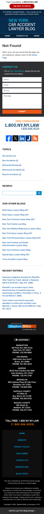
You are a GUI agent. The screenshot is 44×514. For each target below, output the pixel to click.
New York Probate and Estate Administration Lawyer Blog (15, 244)
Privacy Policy (22, 447)
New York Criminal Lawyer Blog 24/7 (18, 219)
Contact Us (22, 36)
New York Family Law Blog (14, 224)
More (36, 36)
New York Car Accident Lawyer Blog (22, 24)
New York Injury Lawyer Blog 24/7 (17, 233)
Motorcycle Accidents (13, 170)
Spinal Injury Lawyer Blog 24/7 (15, 255)
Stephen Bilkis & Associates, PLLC (28, 504)
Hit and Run (9, 156)
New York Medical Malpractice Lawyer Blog (21, 229)
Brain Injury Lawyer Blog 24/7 (15, 215)
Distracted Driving (11, 165)
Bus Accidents (10, 161)
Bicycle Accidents (11, 174)
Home (7, 36)
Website (22, 440)
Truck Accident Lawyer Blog (14, 259)
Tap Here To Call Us (22, 6)
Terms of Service (26, 483)
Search (39, 193)
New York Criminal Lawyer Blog (16, 250)
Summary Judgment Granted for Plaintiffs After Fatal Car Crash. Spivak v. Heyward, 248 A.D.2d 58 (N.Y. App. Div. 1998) (21, 280)
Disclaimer (22, 454)
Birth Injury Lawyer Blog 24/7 (15, 210)
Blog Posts (22, 474)
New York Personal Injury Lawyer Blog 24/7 (21, 238)
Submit (22, 112)
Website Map (22, 467)
